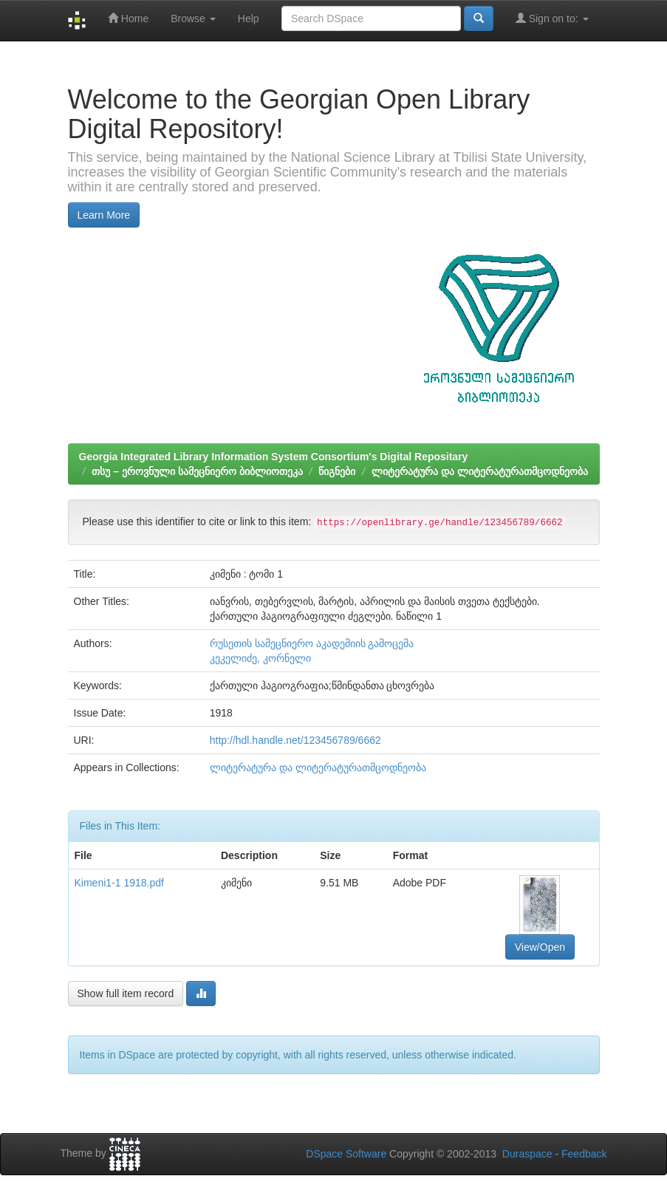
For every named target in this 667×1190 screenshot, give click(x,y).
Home (128, 18)
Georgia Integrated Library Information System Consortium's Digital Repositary (273, 456)
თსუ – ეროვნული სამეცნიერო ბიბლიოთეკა (197, 471)
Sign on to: (552, 18)
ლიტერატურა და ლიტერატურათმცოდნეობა (480, 471)
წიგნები (336, 471)
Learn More (104, 215)
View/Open (540, 947)
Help (248, 18)
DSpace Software (346, 1154)
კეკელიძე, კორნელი (260, 658)
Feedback (583, 1154)
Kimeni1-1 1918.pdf (119, 883)
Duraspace (527, 1154)
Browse (193, 18)
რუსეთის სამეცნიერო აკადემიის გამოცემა (312, 643)
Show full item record (126, 993)
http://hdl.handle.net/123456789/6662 (295, 740)
